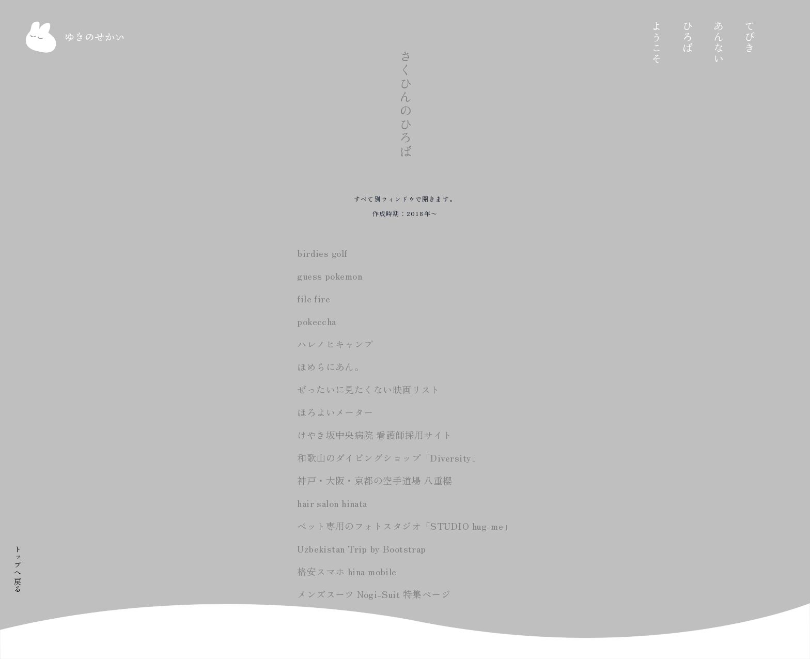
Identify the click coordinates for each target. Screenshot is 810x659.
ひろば (716, 37)
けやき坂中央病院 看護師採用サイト (375, 434)
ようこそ (685, 42)
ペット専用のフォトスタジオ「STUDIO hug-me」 (405, 525)
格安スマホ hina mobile (347, 571)
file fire (313, 298)
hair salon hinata (332, 503)
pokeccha (316, 321)
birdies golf (322, 252)
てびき (778, 37)
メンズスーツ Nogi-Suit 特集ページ (373, 594)
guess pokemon (329, 275)
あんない (747, 42)
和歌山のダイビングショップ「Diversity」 (389, 457)
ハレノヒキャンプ (335, 343)
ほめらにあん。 (330, 366)
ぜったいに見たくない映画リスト (368, 389)
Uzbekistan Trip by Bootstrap (361, 548)
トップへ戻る (17, 569)
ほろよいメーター (335, 412)
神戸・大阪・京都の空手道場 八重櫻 (375, 480)
